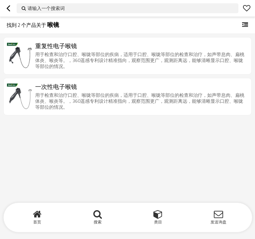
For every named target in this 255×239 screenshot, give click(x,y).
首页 (37, 222)
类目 (158, 222)
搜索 (98, 222)
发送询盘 (218, 222)
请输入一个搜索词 (46, 8)
